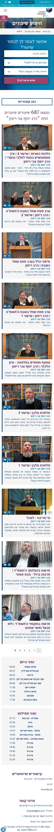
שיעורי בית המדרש (32, 31)
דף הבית (46, 31)
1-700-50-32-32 (30, 816)
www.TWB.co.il (29, 830)
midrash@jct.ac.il (36, 811)
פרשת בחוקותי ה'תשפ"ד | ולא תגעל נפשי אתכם (29, 625)
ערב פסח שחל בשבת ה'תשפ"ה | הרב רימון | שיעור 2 (28, 213)
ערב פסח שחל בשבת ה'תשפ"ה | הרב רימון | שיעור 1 (28, 314)
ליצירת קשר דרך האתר (41, 821)
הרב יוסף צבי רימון (40, 165)
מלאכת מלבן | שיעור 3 (34, 412)
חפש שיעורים (26, 80)
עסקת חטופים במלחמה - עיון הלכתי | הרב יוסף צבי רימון (29, 364)
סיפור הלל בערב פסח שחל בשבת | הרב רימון (31, 263)
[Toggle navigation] (5, 10)
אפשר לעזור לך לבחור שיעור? (27, 44)
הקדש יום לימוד (27, 2)
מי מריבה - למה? (38, 518)
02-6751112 (26, 805)
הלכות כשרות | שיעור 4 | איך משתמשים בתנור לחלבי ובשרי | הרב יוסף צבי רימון (27, 157)
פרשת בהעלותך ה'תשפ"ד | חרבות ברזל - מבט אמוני (31, 572)
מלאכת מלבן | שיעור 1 (34, 465)
